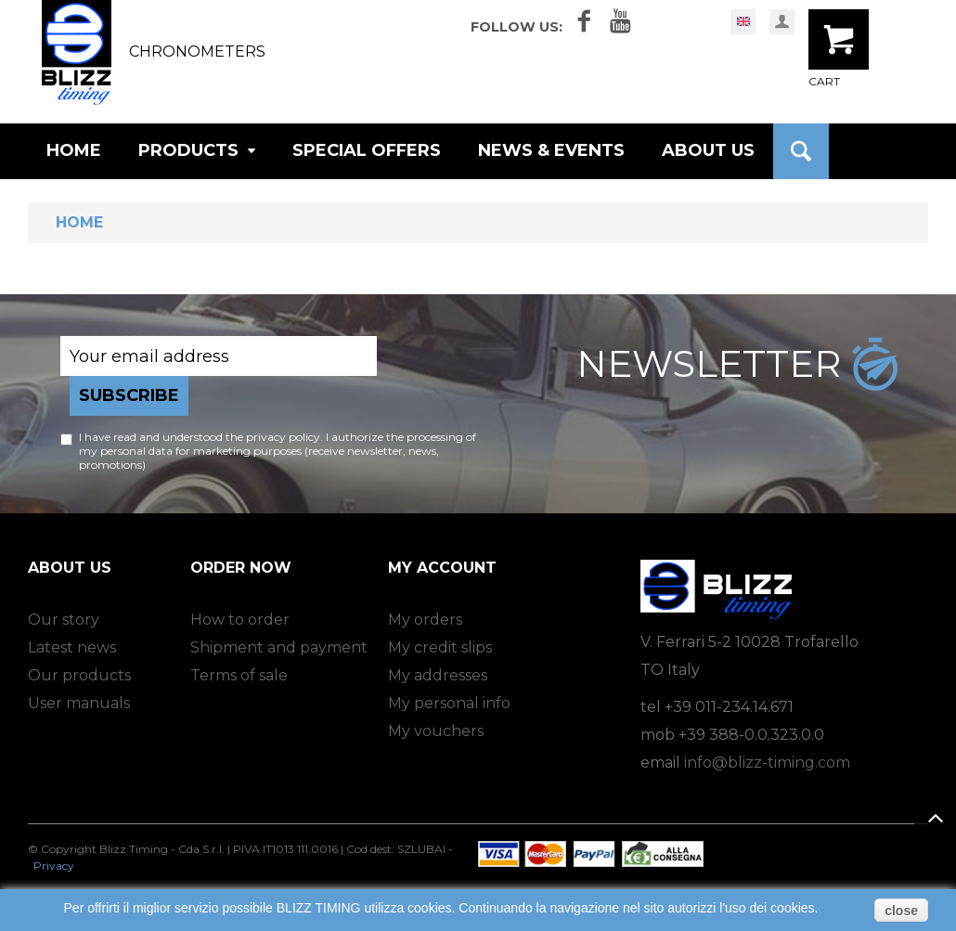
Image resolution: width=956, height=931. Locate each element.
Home (79, 222)
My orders (425, 619)
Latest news (72, 647)
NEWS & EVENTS (551, 150)
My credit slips (440, 647)
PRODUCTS (196, 150)
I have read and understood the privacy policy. (201, 437)
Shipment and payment (279, 647)
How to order (240, 619)
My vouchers (436, 731)
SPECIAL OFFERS (366, 150)
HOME (73, 150)
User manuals (79, 703)
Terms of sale (239, 675)
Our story (63, 619)
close (901, 910)
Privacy (53, 866)
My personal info (449, 703)
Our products (79, 675)
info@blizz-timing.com (767, 762)
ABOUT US (708, 150)
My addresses (437, 675)
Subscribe (129, 395)
